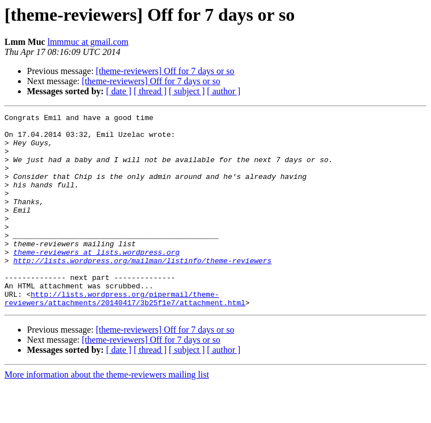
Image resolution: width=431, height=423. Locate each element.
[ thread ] (150, 91)
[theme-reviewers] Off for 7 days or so (165, 71)
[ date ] (118, 91)
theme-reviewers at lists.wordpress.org (96, 280)
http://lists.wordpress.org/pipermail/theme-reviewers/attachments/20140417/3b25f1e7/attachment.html (124, 336)
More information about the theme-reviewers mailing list (106, 413)
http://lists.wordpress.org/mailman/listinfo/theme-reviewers (142, 291)
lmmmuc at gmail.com (87, 42)
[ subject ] (187, 91)
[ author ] (224, 91)
